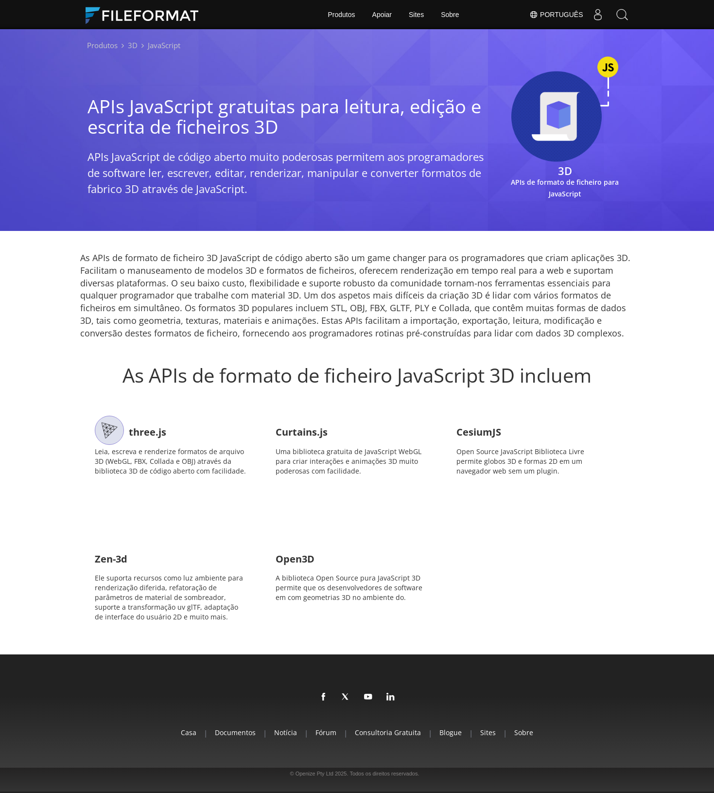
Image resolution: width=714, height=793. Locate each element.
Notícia (285, 732)
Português (556, 14)
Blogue (450, 732)
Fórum (325, 732)
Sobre (450, 14)
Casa (188, 732)
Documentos (235, 732)
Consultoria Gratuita (388, 732)
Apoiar (382, 14)
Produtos (341, 14)
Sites (416, 14)
